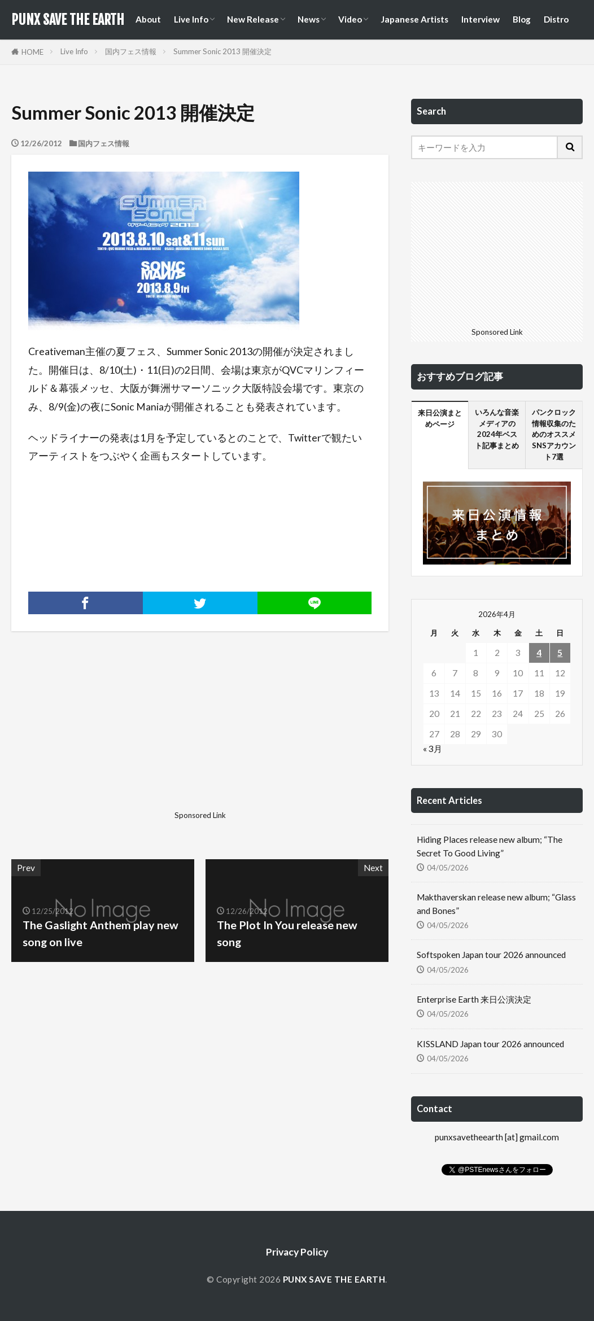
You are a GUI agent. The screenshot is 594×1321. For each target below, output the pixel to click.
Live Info (191, 19)
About (148, 19)
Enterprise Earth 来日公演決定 (474, 999)
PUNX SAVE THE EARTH (67, 20)
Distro (556, 19)
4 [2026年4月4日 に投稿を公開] (538, 653)
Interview (480, 19)
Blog (522, 19)
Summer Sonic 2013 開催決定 (222, 51)
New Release (253, 19)
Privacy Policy (297, 1252)
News (309, 19)
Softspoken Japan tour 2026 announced (491, 955)
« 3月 (432, 748)
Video (350, 19)
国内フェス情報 (130, 51)
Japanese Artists (414, 19)
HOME (32, 51)
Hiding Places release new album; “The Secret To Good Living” (489, 846)
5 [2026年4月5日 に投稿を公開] (559, 653)
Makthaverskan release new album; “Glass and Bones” (496, 903)
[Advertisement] (104, 735)
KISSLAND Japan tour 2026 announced (490, 1044)
